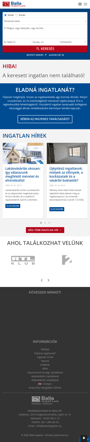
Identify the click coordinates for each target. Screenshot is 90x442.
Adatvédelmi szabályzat (45, 380)
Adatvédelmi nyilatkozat (45, 376)
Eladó (11, 15)
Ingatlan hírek (24, 135)
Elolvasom (13, 205)
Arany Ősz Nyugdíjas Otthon (45, 387)
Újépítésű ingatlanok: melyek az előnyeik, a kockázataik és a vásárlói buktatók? (66, 174)
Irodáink (45, 364)
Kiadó (22, 15)
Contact (45, 383)
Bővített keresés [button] (37, 55)
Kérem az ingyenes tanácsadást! (45, 119)
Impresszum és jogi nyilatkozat (45, 372)
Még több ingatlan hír (45, 230)
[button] (83, 438)
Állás (45, 368)
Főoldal (45, 349)
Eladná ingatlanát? (45, 353)
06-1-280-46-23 (50, 422)
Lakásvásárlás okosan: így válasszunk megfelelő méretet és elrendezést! (22, 174)
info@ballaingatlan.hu (49, 426)
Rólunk (45, 360)
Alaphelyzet (56, 55)
